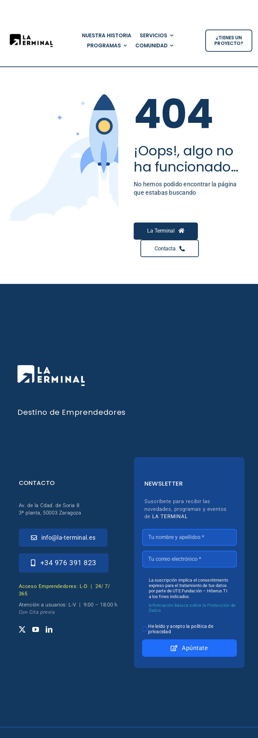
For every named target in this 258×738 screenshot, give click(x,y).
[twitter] (22, 629)
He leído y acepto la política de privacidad (180, 629)
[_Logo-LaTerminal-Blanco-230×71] (51, 368)
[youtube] (35, 629)
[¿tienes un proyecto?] (228, 41)
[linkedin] (49, 629)
